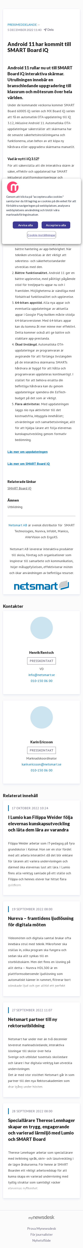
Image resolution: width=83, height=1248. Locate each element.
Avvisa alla (25, 225)
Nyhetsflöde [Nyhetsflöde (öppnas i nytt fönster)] (41, 1240)
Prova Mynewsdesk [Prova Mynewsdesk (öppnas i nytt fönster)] (41, 1228)
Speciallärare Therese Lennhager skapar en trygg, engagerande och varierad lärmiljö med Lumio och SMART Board (41, 1130)
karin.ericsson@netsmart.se (41, 764)
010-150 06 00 (41, 681)
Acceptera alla (56, 225)
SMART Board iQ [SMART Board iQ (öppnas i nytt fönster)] (19, 488)
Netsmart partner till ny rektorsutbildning (32, 1022)
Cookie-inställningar (41, 235)
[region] (41, 211)
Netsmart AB (17, 525)
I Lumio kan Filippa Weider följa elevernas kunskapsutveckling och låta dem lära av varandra (40, 823)
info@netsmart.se (41, 675)
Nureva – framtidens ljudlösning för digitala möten (41, 921)
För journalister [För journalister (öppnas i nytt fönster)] (41, 1234)
